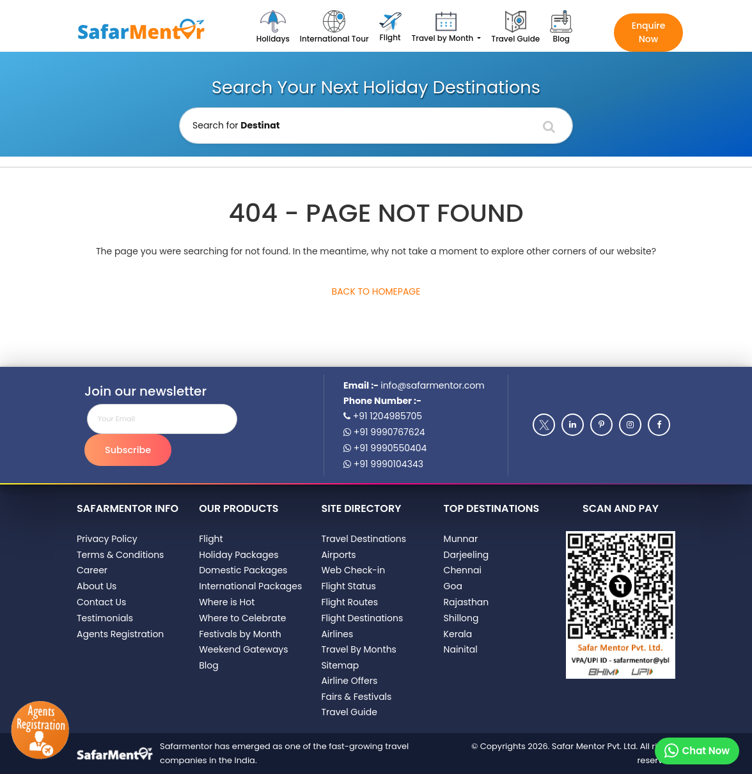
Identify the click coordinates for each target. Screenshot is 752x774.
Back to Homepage (376, 291)
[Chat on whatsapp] (697, 751)
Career (92, 570)
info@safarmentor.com (432, 385)
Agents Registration (120, 634)
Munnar (461, 538)
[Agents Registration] (41, 731)
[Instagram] (630, 425)
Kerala (458, 634)
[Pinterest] (601, 425)
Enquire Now (649, 32)
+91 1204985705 (382, 416)
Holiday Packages (238, 554)
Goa (453, 586)
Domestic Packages (243, 570)
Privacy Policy (107, 538)
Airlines (337, 634)
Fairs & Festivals (356, 696)
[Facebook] (659, 425)
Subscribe (128, 450)
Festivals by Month (240, 634)
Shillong (461, 618)
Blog (208, 665)
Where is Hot (227, 602)
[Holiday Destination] (376, 125)
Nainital (461, 649)
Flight (211, 538)
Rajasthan (466, 602)
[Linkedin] (572, 425)
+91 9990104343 (383, 464)
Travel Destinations (363, 538)
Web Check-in (353, 570)
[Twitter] (544, 425)
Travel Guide (349, 712)
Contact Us (101, 602)
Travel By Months (358, 649)
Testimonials (105, 618)
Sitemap (340, 665)
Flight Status (348, 586)
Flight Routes (349, 602)
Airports (338, 554)
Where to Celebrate (242, 618)
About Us (96, 586)
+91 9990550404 (385, 448)
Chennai (463, 570)
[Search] (549, 126)
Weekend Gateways (243, 649)
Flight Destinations (362, 618)
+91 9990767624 (384, 432)
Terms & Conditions (120, 554)
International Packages (250, 586)
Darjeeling (466, 554)
